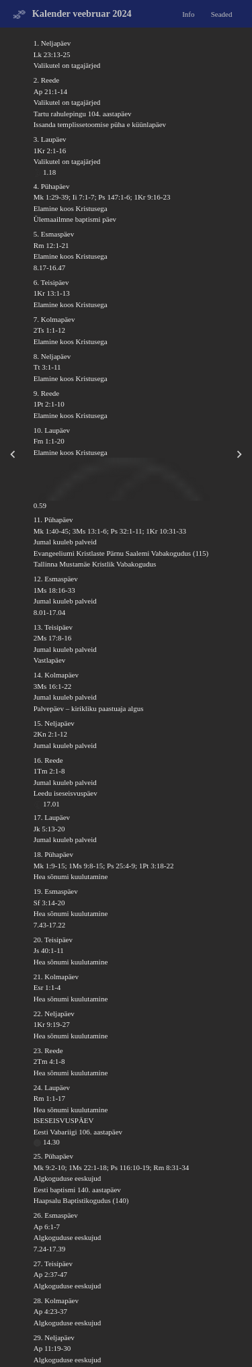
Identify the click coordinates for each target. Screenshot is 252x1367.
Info (188, 13)
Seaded (222, 13)
